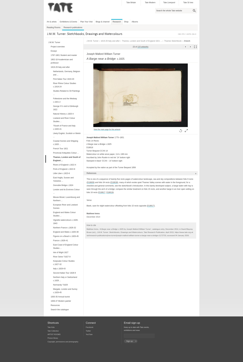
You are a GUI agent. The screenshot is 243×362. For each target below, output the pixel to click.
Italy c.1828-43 (59, 269)
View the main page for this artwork (107, 129)
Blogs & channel (103, 22)
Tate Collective (53, 331)
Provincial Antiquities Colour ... (66, 153)
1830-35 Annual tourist (60, 297)
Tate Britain (131, 2)
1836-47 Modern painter (61, 301)
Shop (126, 22)
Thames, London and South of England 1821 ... (142, 41)
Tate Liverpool (169, 2)
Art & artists (52, 22)
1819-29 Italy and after (110, 41)
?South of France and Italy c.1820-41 (64, 127)
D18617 (102, 192)
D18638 (114, 182)
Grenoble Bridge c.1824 (63, 185)
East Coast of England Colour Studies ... (65, 246)
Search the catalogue (60, 309)
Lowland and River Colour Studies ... (64, 120)
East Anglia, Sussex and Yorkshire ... (63, 179)
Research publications (73, 27)
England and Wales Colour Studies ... (64, 214)
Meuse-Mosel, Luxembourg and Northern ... (66, 199)
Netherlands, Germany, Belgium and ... (66, 73)
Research (117, 22)
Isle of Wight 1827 (60, 252)
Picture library (53, 338)
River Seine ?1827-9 (61, 257)
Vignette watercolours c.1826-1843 (65, 222)
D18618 (109, 192)
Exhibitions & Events (68, 22)
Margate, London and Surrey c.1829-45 (65, 291)
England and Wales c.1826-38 (66, 232)
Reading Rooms (53, 27)
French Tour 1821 (60, 148)
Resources (55, 305)
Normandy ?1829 (60, 285)
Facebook (89, 327)
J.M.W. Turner (93, 41)
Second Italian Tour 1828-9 (64, 273)
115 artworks (142, 47)
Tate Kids (51, 327)
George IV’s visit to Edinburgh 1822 (65, 108)
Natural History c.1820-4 (63, 114)
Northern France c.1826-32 (64, 228)
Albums (135, 22)
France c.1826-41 (60, 240)
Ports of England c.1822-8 (64, 169)
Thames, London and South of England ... (67, 159)
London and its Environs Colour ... (66, 191)
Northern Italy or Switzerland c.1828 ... (65, 279)
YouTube (89, 334)
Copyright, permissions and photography (63, 342)
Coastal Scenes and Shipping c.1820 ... (65, 142)
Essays (54, 51)
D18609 (90, 182)
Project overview (58, 47)
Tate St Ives (188, 2)
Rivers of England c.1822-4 (64, 165)
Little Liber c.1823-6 (61, 173)
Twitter (88, 331)
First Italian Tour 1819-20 (63, 79)
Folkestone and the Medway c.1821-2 (65, 100)
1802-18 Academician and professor (62, 61)
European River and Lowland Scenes (65, 206)
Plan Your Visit (86, 22)
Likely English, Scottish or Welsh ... (67, 135)
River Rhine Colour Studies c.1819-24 (64, 85)
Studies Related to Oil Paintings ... (66, 92)
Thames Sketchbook (172, 41)
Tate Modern (150, 2)
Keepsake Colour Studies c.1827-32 (64, 262)
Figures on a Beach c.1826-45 (66, 236)
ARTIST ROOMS (54, 334)
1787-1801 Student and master (64, 55)
